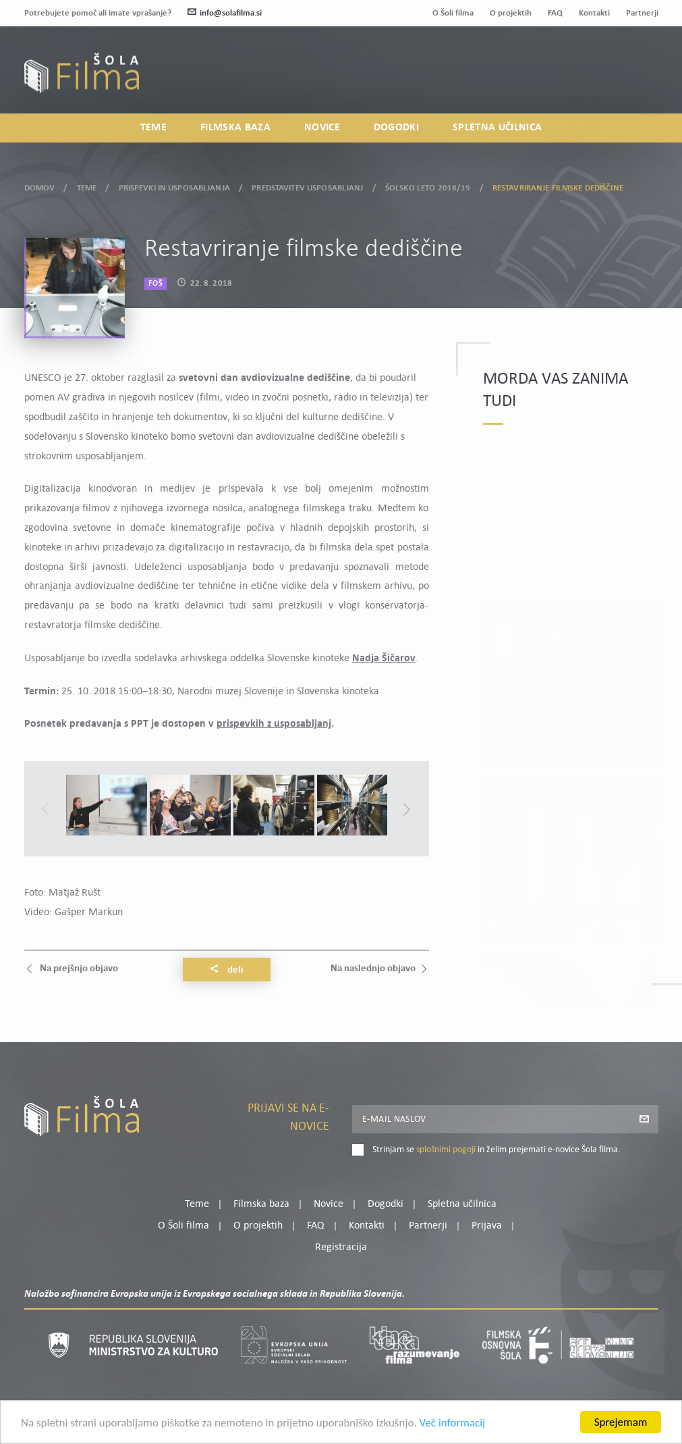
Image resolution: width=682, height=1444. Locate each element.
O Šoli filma (453, 13)
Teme (153, 127)
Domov (39, 185)
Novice (322, 127)
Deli (227, 969)
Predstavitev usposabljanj (307, 185)
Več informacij (453, 1425)
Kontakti (594, 13)
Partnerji (642, 13)
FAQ (555, 13)
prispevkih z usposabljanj (274, 724)
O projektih (511, 13)
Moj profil (588, 64)
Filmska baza (235, 127)
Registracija (635, 81)
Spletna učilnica (497, 127)
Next (407, 809)
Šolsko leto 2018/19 (427, 185)
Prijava (574, 81)
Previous (45, 809)
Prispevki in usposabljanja (174, 185)
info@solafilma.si (225, 13)
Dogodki (396, 127)
